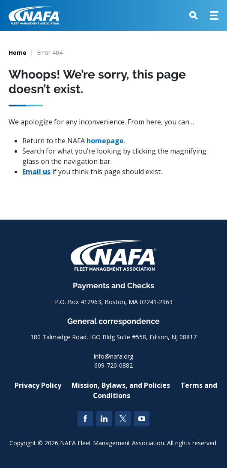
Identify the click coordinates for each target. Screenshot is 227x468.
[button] (193, 15)
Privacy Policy (38, 385)
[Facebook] (85, 418)
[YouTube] (141, 418)
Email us (36, 171)
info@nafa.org (113, 356)
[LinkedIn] (104, 418)
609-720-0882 (113, 365)
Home (18, 52)
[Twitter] (123, 418)
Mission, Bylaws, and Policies (121, 385)
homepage (105, 140)
